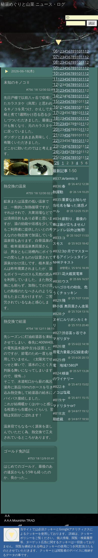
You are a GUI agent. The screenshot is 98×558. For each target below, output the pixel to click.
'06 (55, 51)
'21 (55, 135)
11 (83, 51)
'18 (55, 118)
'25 (55, 157)
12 (87, 51)
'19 (55, 123)
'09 (55, 68)
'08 (55, 62)
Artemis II (70, 178)
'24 (55, 151)
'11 (55, 79)
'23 (55, 146)
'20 (55, 129)
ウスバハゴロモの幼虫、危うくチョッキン (70, 287)
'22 (55, 140)
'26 (56, 162)
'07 (55, 56)
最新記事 (60, 170)
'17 (55, 112)
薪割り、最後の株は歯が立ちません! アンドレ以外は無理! (69, 224)
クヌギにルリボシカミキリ (70, 319)
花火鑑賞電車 (72, 273)
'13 (55, 90)
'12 (55, 84)
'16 (55, 107)
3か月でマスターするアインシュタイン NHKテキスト (72, 257)
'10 (55, 73)
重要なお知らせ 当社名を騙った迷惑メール (70, 205)
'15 (55, 101)
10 (79, 51)
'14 (55, 96)
